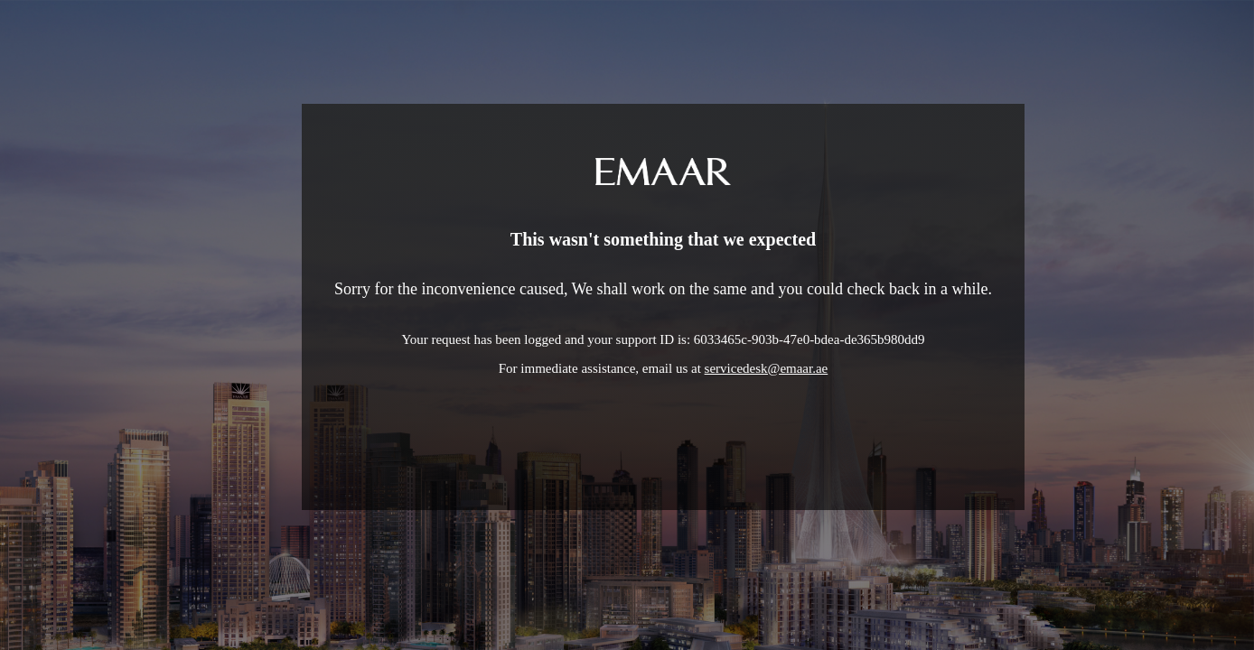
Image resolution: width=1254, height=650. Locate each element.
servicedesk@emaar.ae (766, 368)
